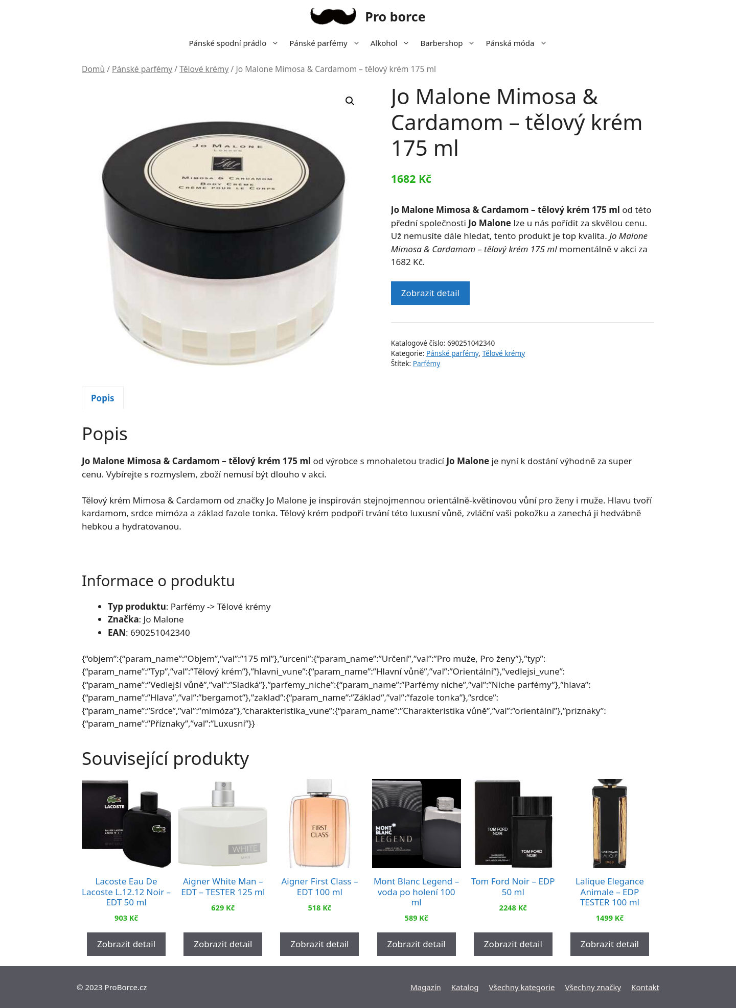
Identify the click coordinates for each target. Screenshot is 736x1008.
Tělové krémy (203, 69)
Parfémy (426, 363)
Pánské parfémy (327, 43)
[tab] (103, 398)
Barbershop (450, 43)
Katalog (465, 987)
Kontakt (645, 987)
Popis (102, 398)
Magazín (425, 987)
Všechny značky (593, 987)
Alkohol (393, 43)
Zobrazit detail (430, 293)
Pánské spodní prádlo (236, 43)
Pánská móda (519, 43)
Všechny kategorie (522, 987)
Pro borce (395, 16)
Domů (93, 69)
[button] (350, 101)
